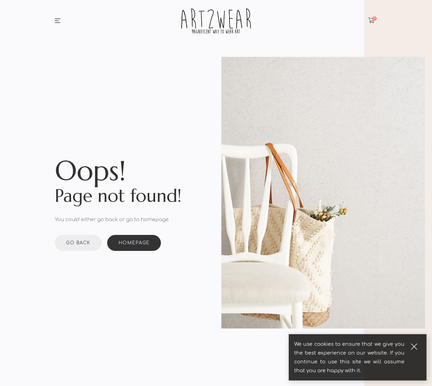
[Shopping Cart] (371, 20)
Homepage (134, 242)
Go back (78, 242)
